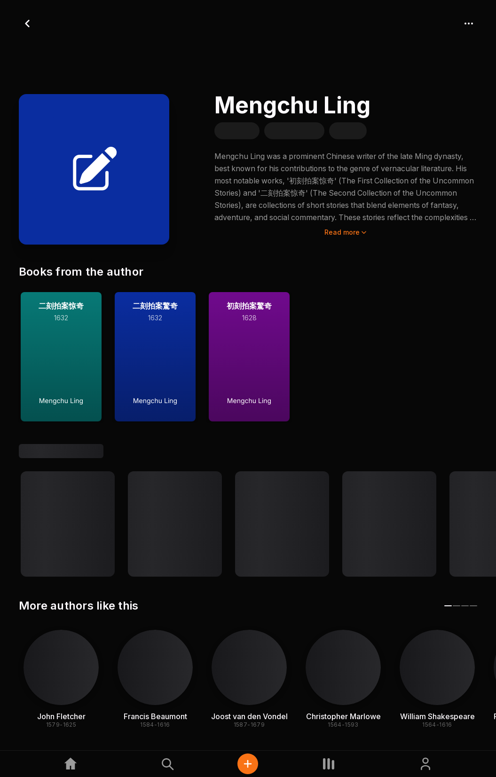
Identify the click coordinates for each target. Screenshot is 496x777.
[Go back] (27, 23)
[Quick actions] (247, 763)
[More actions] (468, 23)
